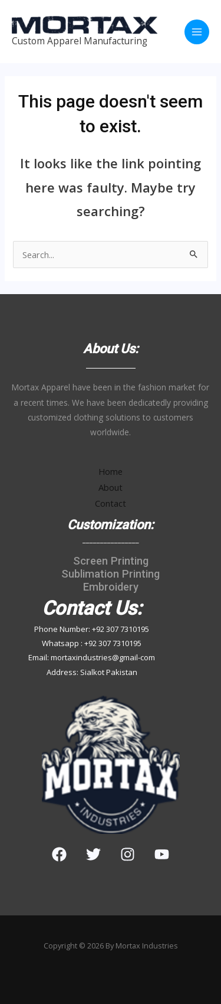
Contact (110, 503)
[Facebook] (59, 854)
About (110, 487)
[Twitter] (93, 854)
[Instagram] (127, 854)
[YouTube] (161, 854)
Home (110, 471)
